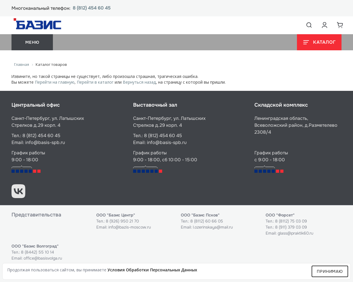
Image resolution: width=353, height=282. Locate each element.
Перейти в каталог (95, 82)
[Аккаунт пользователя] (324, 25)
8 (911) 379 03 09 (291, 227)
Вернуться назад (139, 82)
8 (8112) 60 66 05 (206, 221)
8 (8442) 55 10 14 (37, 252)
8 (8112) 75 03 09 (291, 221)
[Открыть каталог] (319, 42)
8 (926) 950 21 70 (122, 221)
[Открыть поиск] (309, 25)
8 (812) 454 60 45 (92, 8)
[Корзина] (340, 25)
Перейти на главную (54, 82)
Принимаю (330, 271)
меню (32, 42)
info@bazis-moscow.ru (129, 227)
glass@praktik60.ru (295, 233)
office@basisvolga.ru (43, 258)
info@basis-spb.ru (45, 142)
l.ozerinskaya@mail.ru (213, 227)
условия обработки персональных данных (152, 270)
